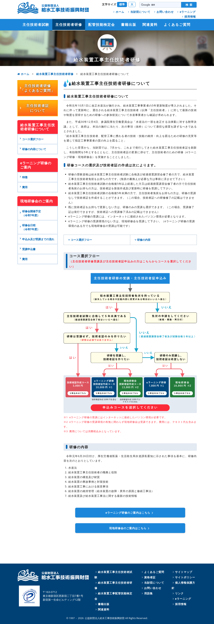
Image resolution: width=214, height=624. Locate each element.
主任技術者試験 (36, 24)
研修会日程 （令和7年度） (31, 227)
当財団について (138, 12)
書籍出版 (128, 24)
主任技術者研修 (68, 24)
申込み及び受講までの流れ (38, 239)
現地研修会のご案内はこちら (130, 528)
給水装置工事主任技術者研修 (54, 74)
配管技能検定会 (101, 24)
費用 (24, 259)
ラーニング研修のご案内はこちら (130, 512)
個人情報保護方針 (183, 585)
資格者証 (148, 577)
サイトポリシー (183, 577)
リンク (178, 593)
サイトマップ (182, 572)
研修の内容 (142, 240)
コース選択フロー (79, 240)
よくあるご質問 (177, 24)
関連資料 (150, 24)
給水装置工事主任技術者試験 (113, 574)
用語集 (147, 593)
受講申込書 (29, 249)
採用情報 (188, 16)
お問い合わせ (163, 12)
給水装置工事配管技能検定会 (113, 595)
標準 (122, 4)
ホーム (118, 12)
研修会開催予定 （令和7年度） (32, 213)
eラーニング (186, 12)
